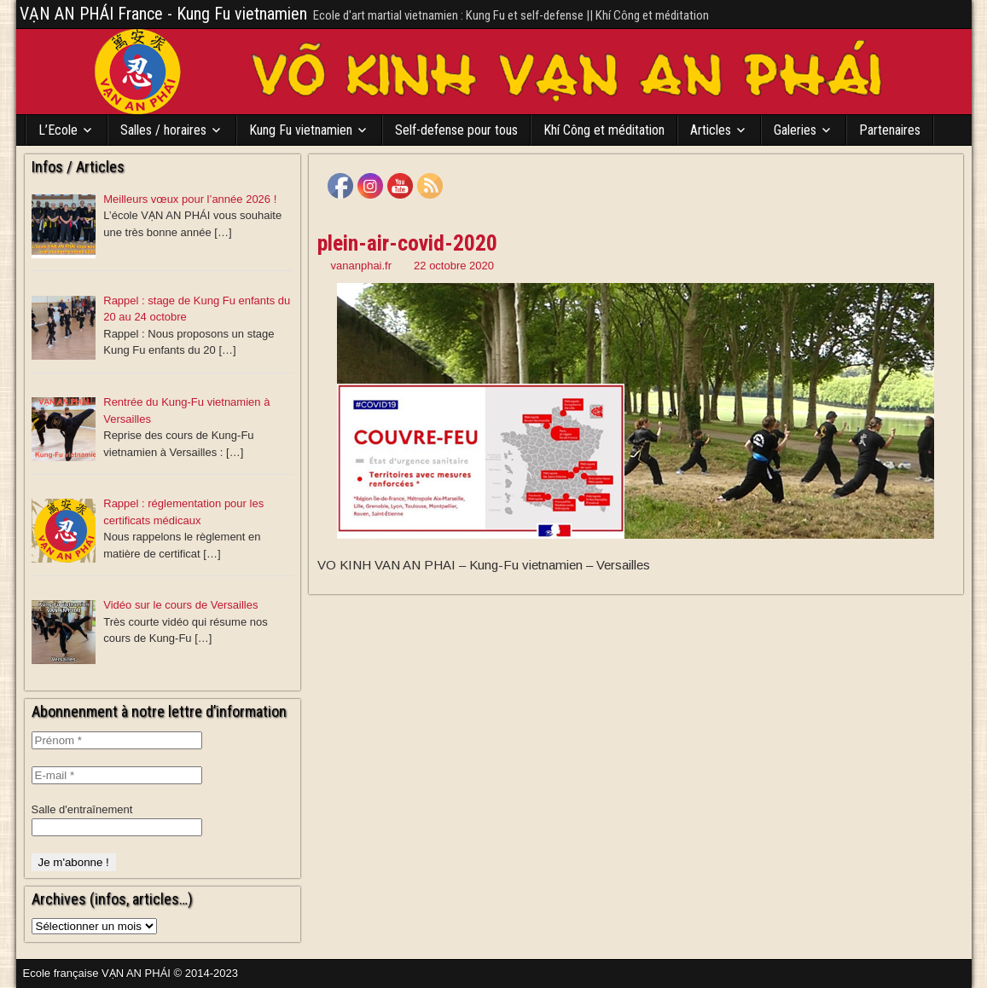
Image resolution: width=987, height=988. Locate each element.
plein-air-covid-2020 (407, 243)
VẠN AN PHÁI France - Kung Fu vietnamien (163, 13)
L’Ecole (58, 130)
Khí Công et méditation (604, 130)
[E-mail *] (117, 775)
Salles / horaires (163, 130)
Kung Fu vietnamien (300, 130)
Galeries (795, 130)
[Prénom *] (117, 740)
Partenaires (889, 130)
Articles (710, 130)
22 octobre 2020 (454, 265)
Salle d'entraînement (82, 809)
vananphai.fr (361, 265)
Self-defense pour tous (456, 130)
